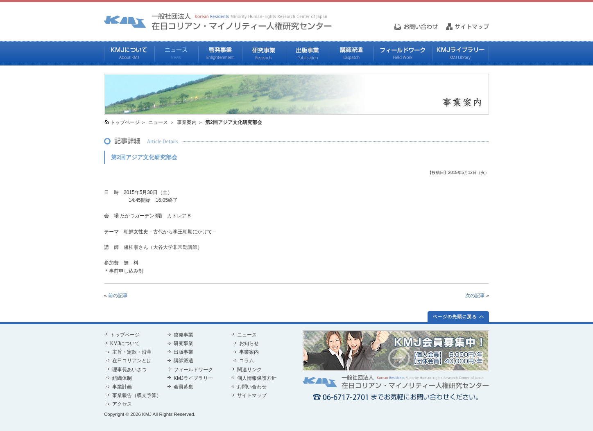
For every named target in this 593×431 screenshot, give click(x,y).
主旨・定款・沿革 (132, 352)
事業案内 (187, 122)
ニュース (176, 53)
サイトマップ (252, 395)
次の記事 (475, 295)
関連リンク (249, 369)
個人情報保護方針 (256, 378)
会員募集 (183, 387)
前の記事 (118, 295)
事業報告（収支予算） (136, 395)
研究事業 (264, 53)
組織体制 (122, 378)
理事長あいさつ (129, 369)
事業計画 (122, 387)
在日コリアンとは (132, 360)
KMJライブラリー (460, 53)
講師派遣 (351, 53)
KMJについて (129, 53)
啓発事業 (220, 53)
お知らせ (249, 343)
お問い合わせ (252, 387)
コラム (246, 360)
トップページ (125, 122)
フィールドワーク (402, 53)
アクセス (122, 404)
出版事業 (308, 53)
